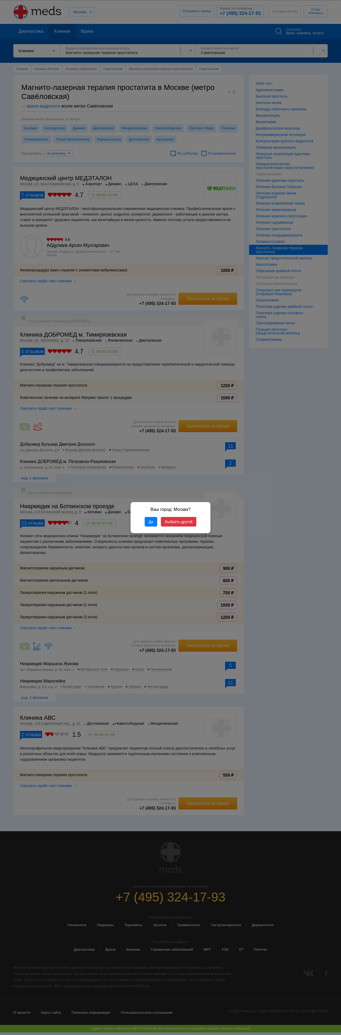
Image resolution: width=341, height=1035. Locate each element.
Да (151, 522)
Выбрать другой (178, 522)
